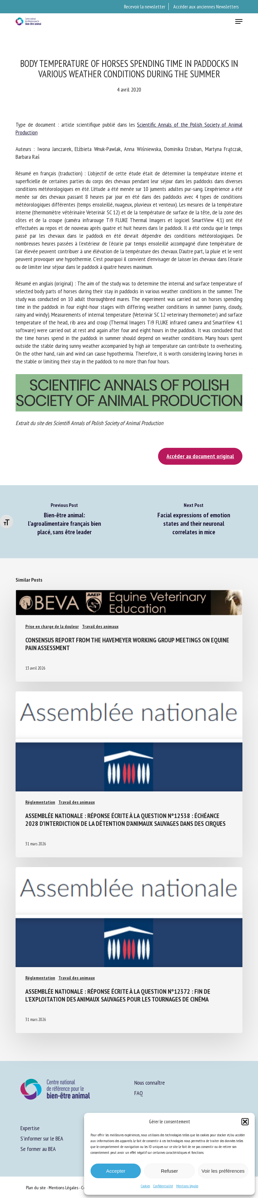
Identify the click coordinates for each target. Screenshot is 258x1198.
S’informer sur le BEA (41, 1138)
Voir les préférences (223, 1171)
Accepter (115, 1171)
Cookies (145, 1185)
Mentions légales (187, 1185)
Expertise (30, 1128)
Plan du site (36, 1188)
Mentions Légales (63, 1188)
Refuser (169, 1171)
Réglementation (40, 802)
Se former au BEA (38, 1149)
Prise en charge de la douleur (52, 626)
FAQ (138, 1093)
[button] (245, 1121)
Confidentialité (163, 1185)
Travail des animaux (100, 626)
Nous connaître (149, 1082)
